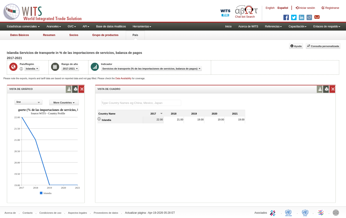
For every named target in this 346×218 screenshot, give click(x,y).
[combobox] (28, 102)
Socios (73, 35)
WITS (45, 11)
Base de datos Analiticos (111, 26)
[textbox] (141, 103)
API (86, 26)
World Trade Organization (321, 212)
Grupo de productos (105, 35)
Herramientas (142, 26)
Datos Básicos (19, 35)
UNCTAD (289, 212)
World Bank (336, 212)
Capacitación (298, 26)
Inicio (228, 26)
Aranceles (53, 26)
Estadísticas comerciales (23, 26)
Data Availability (123, 78)
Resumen (49, 35)
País (135, 35)
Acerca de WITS (248, 26)
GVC (72, 26)
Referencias (273, 26)
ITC (273, 212)
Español (283, 8)
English (270, 8)
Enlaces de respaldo (326, 26)
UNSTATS (305, 212)
